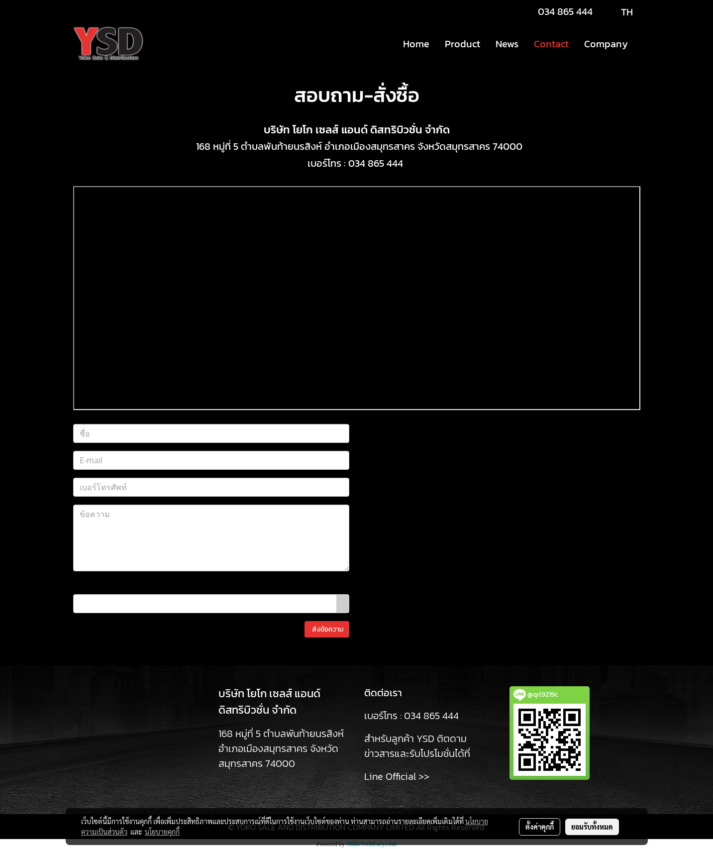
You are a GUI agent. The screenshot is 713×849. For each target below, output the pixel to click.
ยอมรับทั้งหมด (592, 826)
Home (416, 43)
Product (462, 43)
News (507, 43)
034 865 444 (565, 11)
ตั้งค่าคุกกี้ (539, 826)
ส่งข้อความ (326, 629)
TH (619, 11)
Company (606, 43)
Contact (551, 43)
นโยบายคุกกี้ (162, 831)
